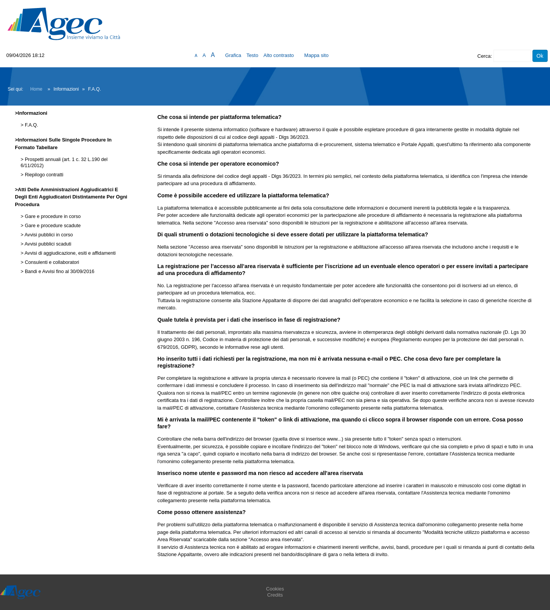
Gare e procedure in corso (52, 216)
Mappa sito (316, 55)
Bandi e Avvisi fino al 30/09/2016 (58, 271)
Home (36, 89)
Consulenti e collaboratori (51, 262)
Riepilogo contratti (43, 174)
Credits (275, 595)
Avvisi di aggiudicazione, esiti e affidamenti (69, 253)
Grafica (233, 55)
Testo (252, 55)
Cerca (484, 56)
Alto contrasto (279, 55)
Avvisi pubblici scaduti (47, 244)
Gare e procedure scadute (52, 225)
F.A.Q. (30, 125)
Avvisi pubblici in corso (48, 234)
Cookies (275, 589)
